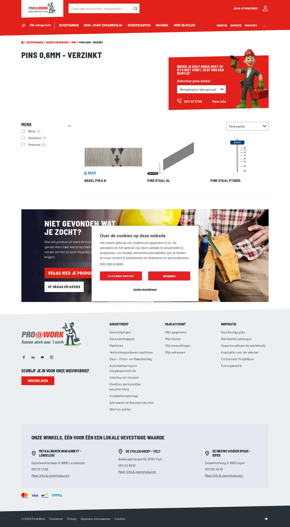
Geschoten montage (57, 42)
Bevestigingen (35, 42)
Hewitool (37, 138)
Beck (34, 131)
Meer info (219, 101)
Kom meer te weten (112, 263)
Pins (74, 42)
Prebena (37, 144)
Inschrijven (38, 381)
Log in (237, 8)
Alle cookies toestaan (121, 276)
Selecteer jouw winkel (193, 81)
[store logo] (42, 8)
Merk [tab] (26, 124)
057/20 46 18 (214, 469)
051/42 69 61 (127, 465)
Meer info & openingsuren (50, 475)
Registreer (251, 8)
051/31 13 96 (39, 469)
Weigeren (169, 276)
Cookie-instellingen (145, 289)
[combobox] (104, 8)
